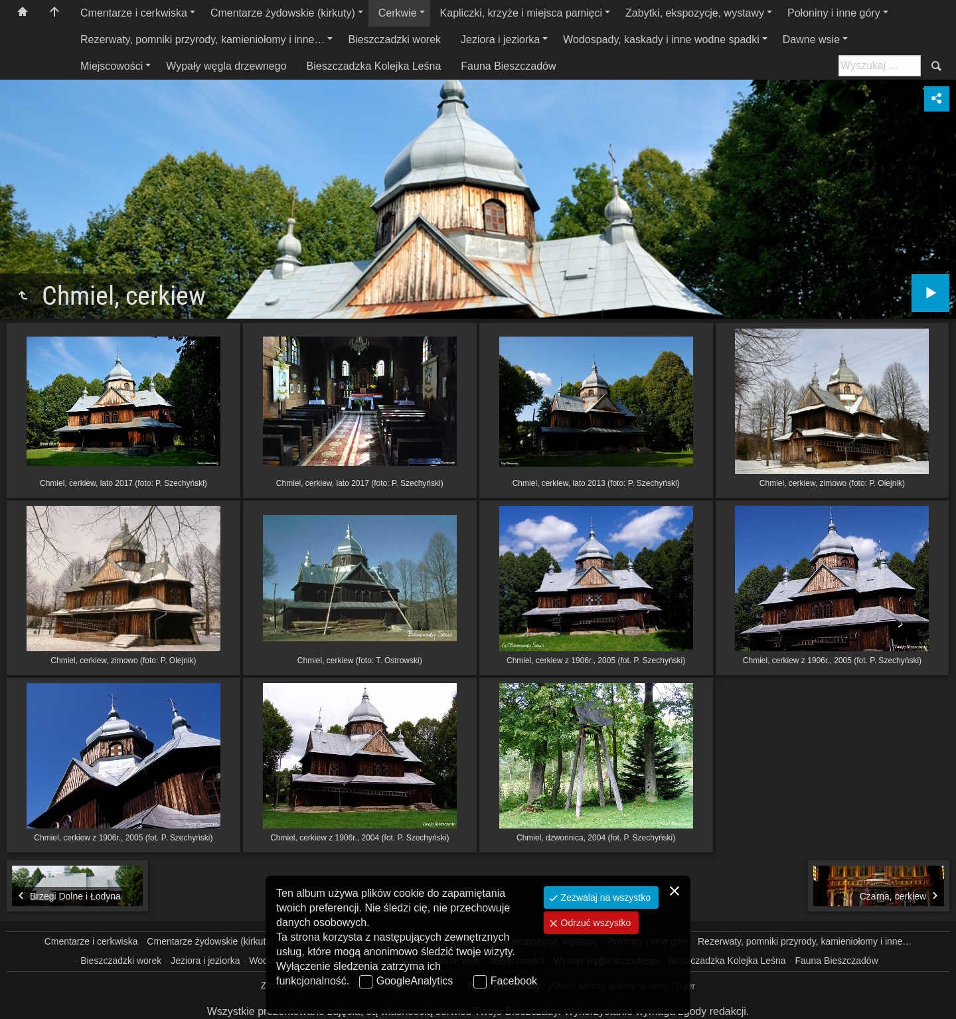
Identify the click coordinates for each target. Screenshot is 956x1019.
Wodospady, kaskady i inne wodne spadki (661, 39)
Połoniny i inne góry (833, 13)
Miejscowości (111, 66)
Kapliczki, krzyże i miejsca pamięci (521, 13)
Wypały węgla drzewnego (226, 66)
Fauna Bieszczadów (508, 66)
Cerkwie (397, 13)
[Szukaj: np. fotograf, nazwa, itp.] (879, 65)
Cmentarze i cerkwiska (133, 13)
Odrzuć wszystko (594, 922)
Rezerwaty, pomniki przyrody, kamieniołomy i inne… (202, 39)
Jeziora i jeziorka (500, 39)
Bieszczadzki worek (394, 39)
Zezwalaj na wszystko (604, 897)
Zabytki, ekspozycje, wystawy (694, 13)
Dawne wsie (811, 39)
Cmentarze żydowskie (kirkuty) (282, 13)
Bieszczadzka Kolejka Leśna (374, 66)
